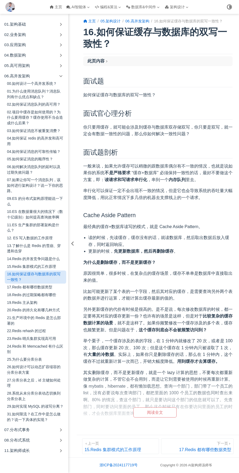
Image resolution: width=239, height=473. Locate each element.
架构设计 (176, 7)
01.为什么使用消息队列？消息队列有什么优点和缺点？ (34, 94)
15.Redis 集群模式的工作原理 (31, 267)
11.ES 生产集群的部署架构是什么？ (33, 228)
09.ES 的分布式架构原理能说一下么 (35, 201)
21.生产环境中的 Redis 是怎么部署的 (34, 320)
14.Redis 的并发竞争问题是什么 (33, 259)
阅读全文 (155, 412)
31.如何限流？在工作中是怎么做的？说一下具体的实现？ (34, 417)
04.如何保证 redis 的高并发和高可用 (35, 141)
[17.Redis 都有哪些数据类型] (197, 446)
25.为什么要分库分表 (24, 359)
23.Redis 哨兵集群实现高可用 (31, 339)
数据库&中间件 (143, 7)
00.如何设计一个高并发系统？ (32, 84)
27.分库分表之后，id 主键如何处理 (34, 383)
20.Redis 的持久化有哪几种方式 (33, 310)
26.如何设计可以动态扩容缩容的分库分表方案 (34, 370)
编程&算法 (108, 7)
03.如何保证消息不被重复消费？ (34, 131)
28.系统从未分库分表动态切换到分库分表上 (34, 396)
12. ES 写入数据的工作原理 (30, 238)
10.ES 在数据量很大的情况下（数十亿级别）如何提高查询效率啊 (35, 214)
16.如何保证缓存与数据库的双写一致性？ (34, 277)
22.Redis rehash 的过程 (26, 331)
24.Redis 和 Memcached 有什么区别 (35, 349)
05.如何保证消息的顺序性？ (30, 159)
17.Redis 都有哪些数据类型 (29, 287)
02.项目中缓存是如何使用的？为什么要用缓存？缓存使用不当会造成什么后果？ (35, 117)
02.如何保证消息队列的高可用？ (34, 104)
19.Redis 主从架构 (22, 303)
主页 (56, 7)
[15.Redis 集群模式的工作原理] (120, 446)
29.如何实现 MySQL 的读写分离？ (35, 406)
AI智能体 (78, 7)
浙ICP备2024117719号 (118, 465)
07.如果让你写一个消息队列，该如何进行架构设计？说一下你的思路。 (35, 185)
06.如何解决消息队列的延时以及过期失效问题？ (34, 169)
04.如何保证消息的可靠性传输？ (34, 152)
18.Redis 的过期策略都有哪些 (31, 295)
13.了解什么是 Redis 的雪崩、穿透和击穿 (34, 248)
